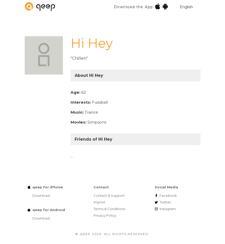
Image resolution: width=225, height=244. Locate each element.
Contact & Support (109, 195)
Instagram (168, 209)
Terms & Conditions (109, 209)
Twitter (165, 202)
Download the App (141, 6)
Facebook (168, 195)
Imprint (99, 202)
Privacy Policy (105, 215)
